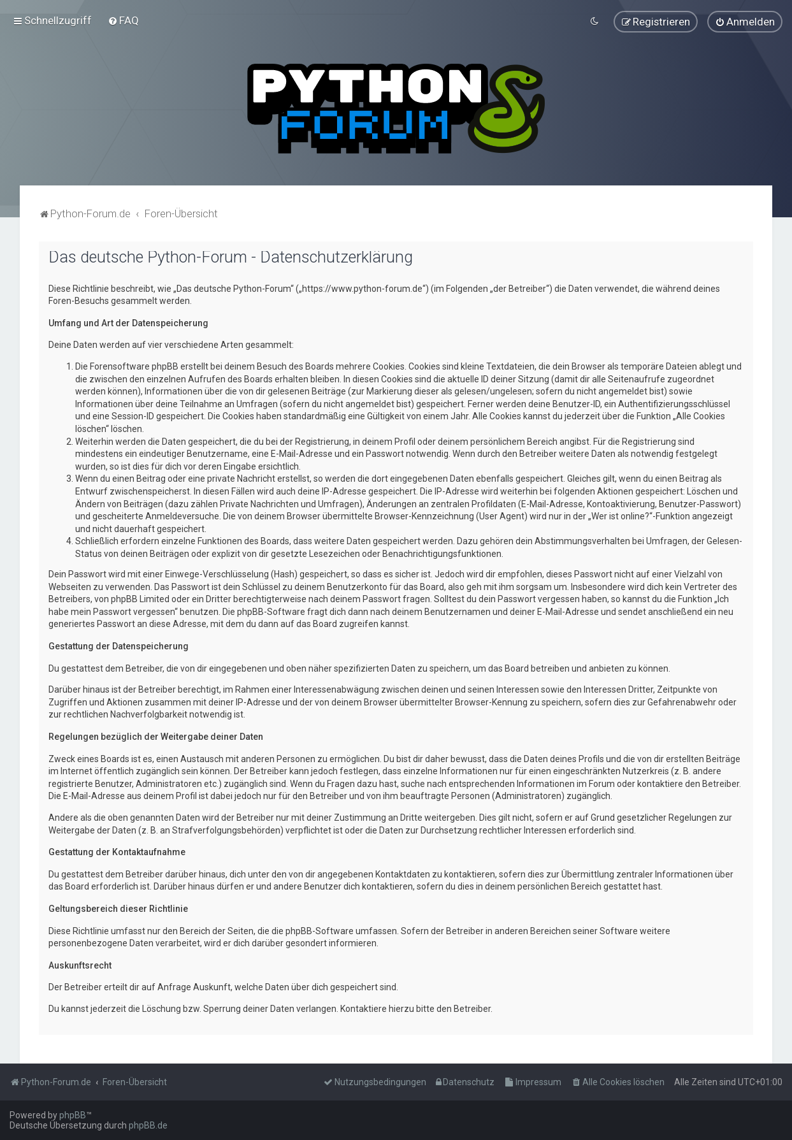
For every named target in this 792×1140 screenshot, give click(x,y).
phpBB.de (148, 1125)
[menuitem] (123, 20)
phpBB (72, 1115)
